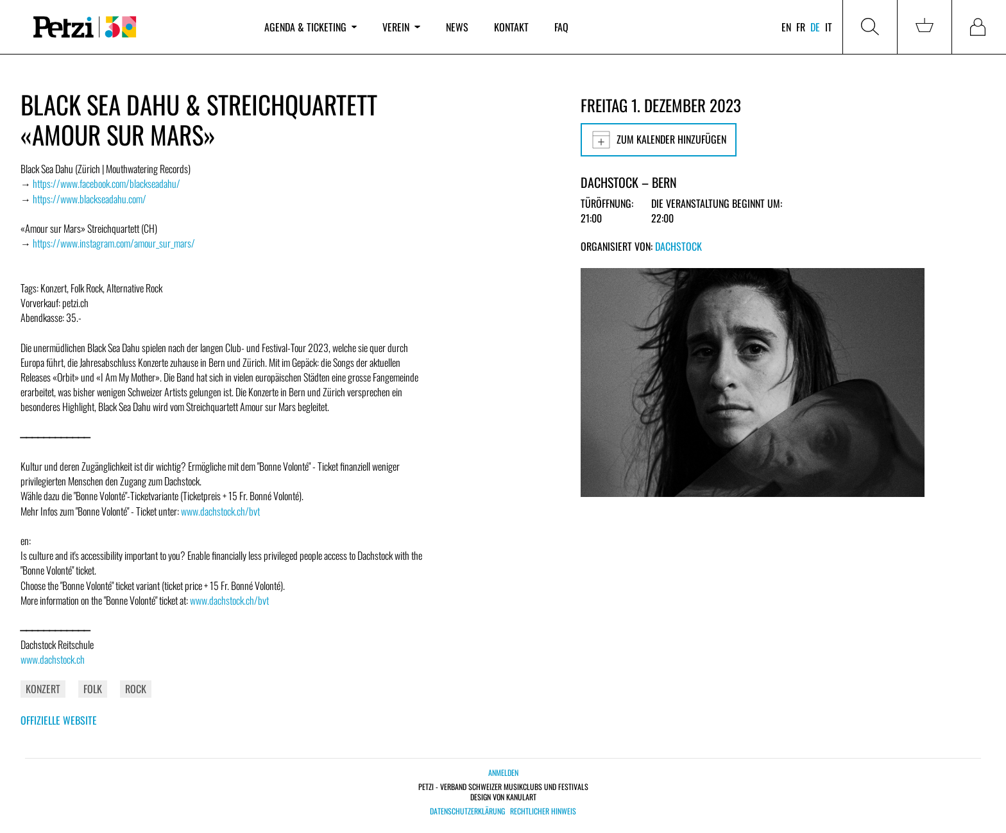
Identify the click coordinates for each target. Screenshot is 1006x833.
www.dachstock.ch (53, 659)
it (828, 27)
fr (800, 27)
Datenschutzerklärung (467, 811)
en (786, 27)
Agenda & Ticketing (310, 27)
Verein (401, 27)
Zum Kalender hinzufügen (658, 140)
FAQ (561, 27)
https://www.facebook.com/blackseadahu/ (106, 183)
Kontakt (511, 27)
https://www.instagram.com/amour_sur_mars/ (114, 243)
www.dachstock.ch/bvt (220, 511)
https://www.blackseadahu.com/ (89, 198)
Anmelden (503, 772)
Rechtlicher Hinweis (543, 811)
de (815, 27)
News (457, 27)
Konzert (43, 688)
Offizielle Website (59, 720)
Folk (92, 688)
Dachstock (678, 246)
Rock (135, 688)
